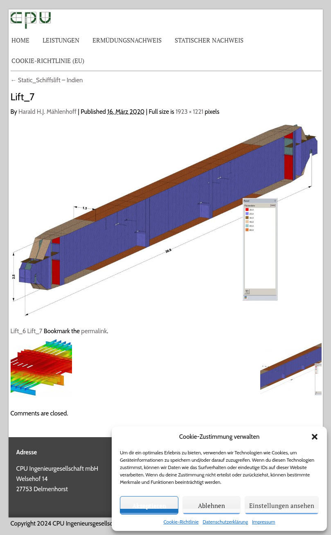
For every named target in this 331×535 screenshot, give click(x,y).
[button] (315, 437)
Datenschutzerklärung (225, 522)
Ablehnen (211, 505)
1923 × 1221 (189, 111)
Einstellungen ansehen (281, 505)
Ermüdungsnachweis (127, 40)
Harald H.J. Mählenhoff (47, 111)
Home (20, 40)
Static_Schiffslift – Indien (47, 80)
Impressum (263, 522)
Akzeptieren (149, 505)
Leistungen (61, 40)
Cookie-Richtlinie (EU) (47, 60)
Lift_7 (35, 331)
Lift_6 (18, 331)
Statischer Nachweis (209, 40)
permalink (94, 331)
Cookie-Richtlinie (180, 522)
